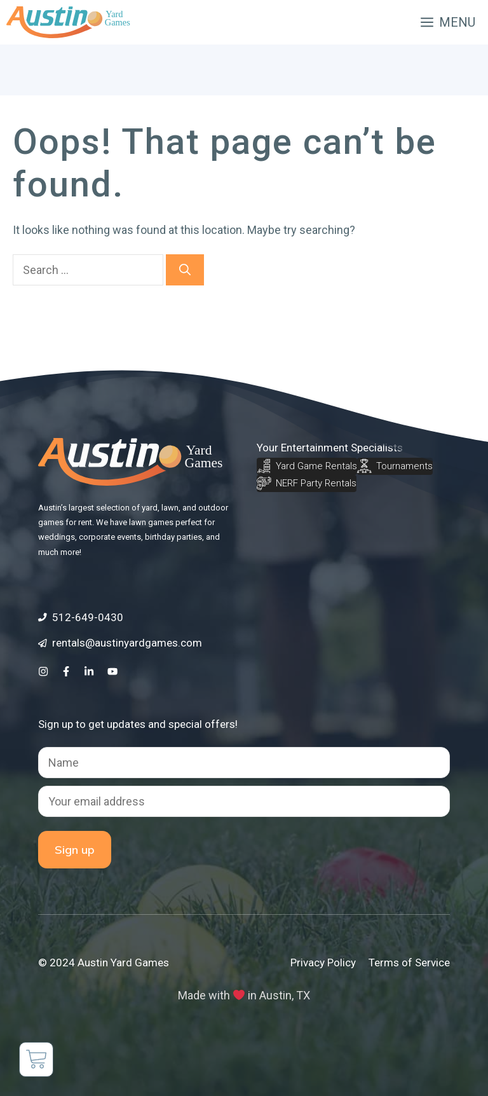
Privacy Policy (323, 962)
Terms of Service (409, 962)
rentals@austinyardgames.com (127, 642)
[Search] (185, 269)
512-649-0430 (87, 617)
